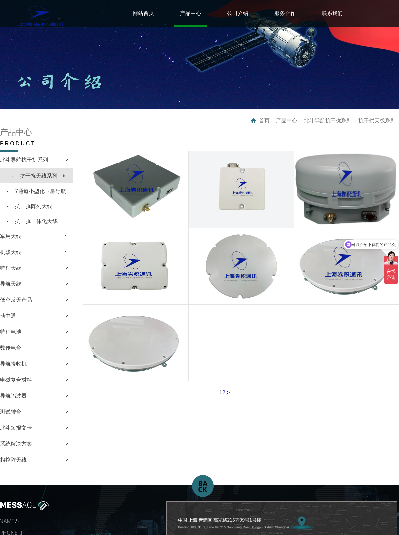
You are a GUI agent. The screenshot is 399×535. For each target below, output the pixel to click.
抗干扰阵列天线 (29, 206)
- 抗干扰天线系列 (375, 120)
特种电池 (10, 332)
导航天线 (10, 284)
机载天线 (10, 252)
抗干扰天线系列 (34, 176)
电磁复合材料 (16, 380)
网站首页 (143, 13)
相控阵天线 (13, 460)
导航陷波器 (13, 396)
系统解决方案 (16, 444)
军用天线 (10, 236)
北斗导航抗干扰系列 (24, 160)
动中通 (8, 316)
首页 (264, 120)
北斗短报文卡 (16, 428)
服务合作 (285, 13)
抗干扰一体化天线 (32, 221)
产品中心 (190, 13)
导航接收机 (13, 364)
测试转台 (10, 412)
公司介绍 (237, 13)
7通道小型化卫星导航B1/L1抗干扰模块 (33, 193)
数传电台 (10, 348)
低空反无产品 (16, 300)
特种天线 (10, 268)
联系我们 (332, 13)
